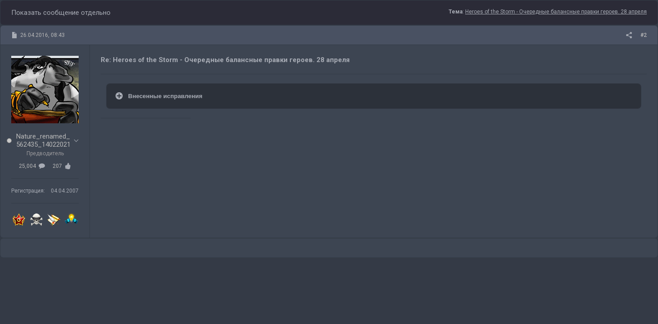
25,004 (32, 166)
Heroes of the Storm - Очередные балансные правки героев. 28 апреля (556, 12)
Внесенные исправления (166, 96)
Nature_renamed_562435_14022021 (43, 140)
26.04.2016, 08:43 (42, 35)
